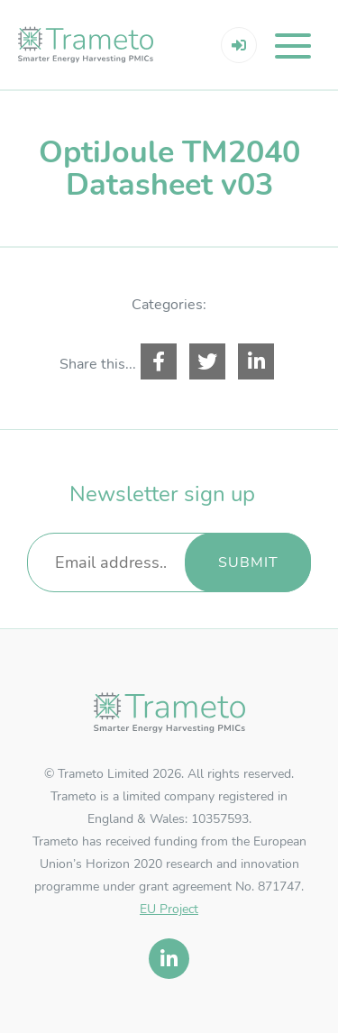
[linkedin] (169, 958)
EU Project (169, 909)
